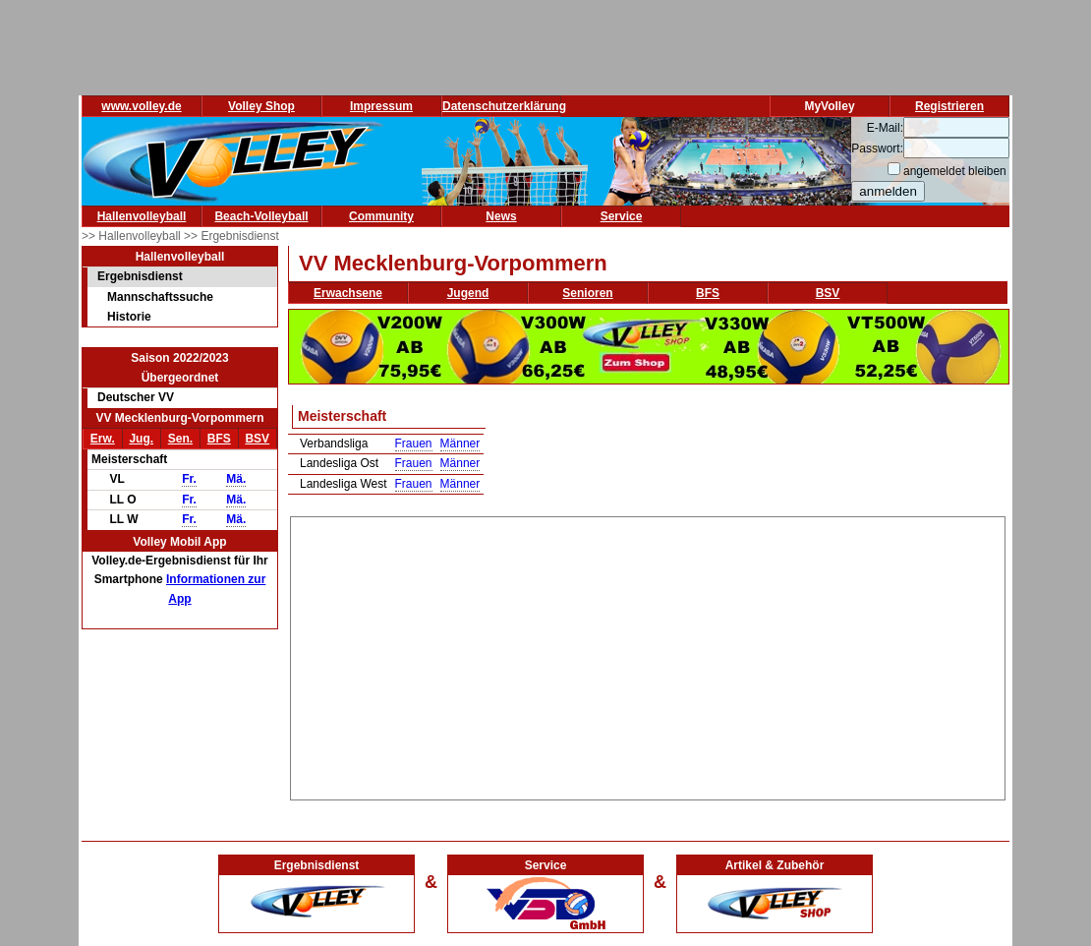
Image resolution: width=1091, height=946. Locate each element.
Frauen (413, 443)
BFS (219, 438)
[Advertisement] (648, 655)
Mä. (236, 479)
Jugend (468, 293)
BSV (257, 438)
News (501, 216)
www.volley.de (141, 106)
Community (381, 216)
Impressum (381, 106)
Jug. (141, 438)
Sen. (180, 438)
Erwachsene (348, 293)
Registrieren (949, 106)
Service (622, 216)
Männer (460, 443)
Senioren (587, 293)
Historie (129, 317)
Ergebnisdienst (140, 276)
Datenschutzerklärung (504, 106)
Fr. (189, 479)
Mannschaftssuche (160, 297)
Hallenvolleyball (142, 216)
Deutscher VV (135, 397)
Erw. (102, 438)
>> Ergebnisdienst (231, 236)
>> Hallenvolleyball (133, 236)
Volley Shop (261, 106)
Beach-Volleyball (261, 216)
